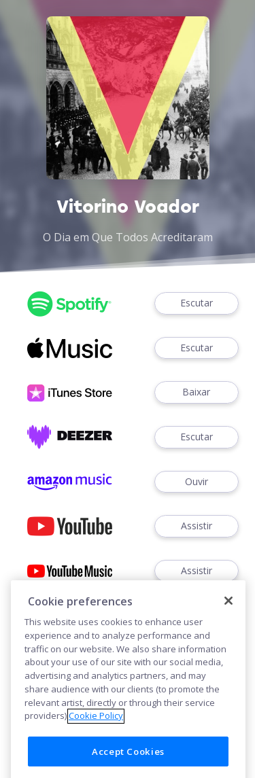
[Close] (228, 633)
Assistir (196, 526)
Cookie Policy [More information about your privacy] (96, 748)
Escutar (196, 303)
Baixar (196, 392)
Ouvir (196, 482)
